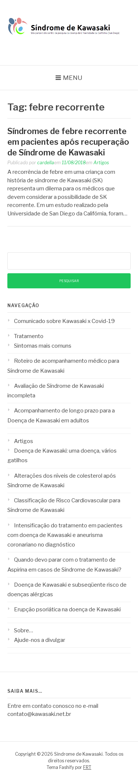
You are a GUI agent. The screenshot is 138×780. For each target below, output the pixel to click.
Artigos (101, 162)
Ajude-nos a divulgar (39, 640)
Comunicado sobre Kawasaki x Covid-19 (64, 321)
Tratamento (28, 336)
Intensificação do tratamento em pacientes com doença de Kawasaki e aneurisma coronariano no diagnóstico (65, 535)
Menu (72, 77)
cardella (45, 162)
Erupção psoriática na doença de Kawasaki (67, 609)
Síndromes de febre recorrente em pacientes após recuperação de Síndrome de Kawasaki (68, 141)
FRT (87, 767)
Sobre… (23, 630)
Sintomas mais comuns (42, 345)
